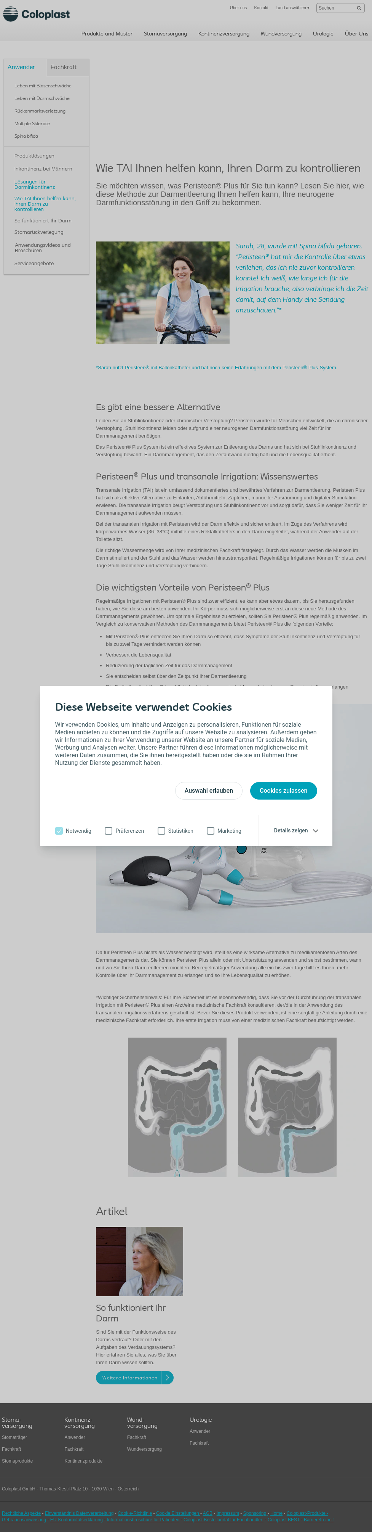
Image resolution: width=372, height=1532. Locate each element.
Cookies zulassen (283, 790)
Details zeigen (291, 830)
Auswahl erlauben (209, 790)
